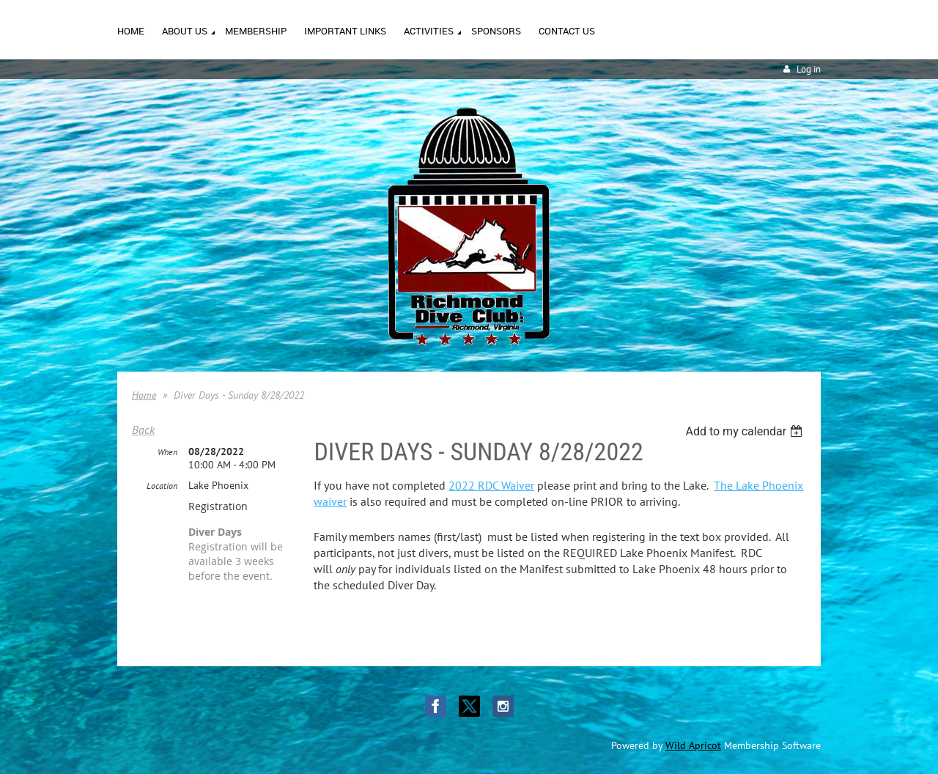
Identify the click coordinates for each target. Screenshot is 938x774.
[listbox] (745, 431)
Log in (809, 69)
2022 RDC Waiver (491, 485)
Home (144, 395)
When (167, 451)
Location (162, 485)
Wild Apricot (693, 745)
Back (143, 429)
